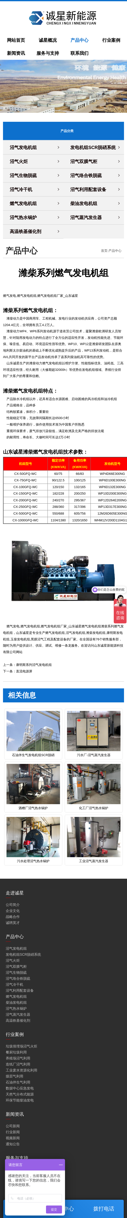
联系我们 (79, 53)
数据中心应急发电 (20, 1088)
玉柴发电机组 (20, 639)
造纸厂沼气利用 (18, 1064)
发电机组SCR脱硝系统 (93, 147)
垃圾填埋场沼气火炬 (21, 1046)
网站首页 (16, 40)
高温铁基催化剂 (25, 231)
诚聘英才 (13, 922)
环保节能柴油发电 (20, 1100)
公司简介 (13, 904)
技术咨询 (13, 1175)
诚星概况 (48, 40)
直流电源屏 (24, 671)
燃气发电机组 (23, 203)
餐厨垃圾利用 (16, 1052)
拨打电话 (103, 1208)
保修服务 (13, 1169)
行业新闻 (13, 1131)
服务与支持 (47, 53)
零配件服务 (14, 1187)
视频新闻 (13, 1137)
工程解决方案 (16, 1199)
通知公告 (13, 1143)
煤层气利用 (14, 1076)
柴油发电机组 (83, 203)
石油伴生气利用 (18, 1082)
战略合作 (13, 916)
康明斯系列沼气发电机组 (34, 665)
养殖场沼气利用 (18, 1058)
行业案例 (111, 40)
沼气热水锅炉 (23, 217)
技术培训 (13, 1193)
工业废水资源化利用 (21, 1070)
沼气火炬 (19, 161)
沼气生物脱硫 (23, 175)
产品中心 (79, 40)
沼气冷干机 (21, 189)
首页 (104, 251)
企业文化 (13, 910)
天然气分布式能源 (20, 1094)
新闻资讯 (16, 53)
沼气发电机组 (23, 147)
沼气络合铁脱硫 (86, 175)
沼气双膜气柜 (83, 161)
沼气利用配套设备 (88, 189)
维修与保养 (14, 1181)
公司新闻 (13, 1125)
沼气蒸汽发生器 (86, 217)
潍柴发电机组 (96, 633)
